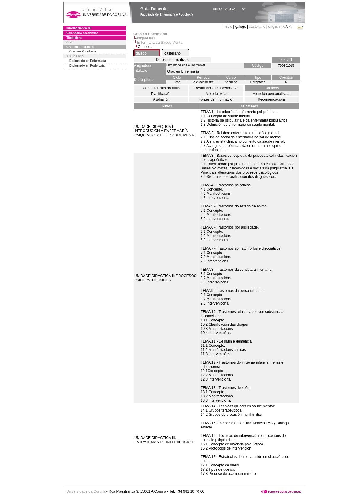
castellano (257, 26)
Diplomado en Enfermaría (87, 60)
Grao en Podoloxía (82, 51)
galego (141, 53)
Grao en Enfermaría (80, 47)
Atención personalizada (272, 94)
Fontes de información (216, 99)
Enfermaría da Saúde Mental (160, 42)
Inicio (228, 26)
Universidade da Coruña (85, 491)
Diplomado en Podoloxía (87, 65)
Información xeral (78, 28)
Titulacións (74, 37)
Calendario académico (82, 33)
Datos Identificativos (172, 60)
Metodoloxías (216, 94)
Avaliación (161, 99)
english (274, 26)
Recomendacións (272, 99)
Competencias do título (161, 88)
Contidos (272, 88)
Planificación (161, 94)
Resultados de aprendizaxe (216, 88)
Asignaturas (145, 38)
